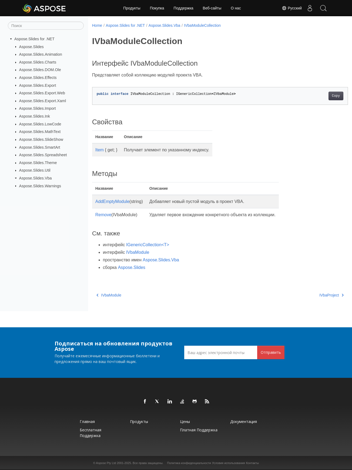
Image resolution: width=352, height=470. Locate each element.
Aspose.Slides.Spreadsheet (43, 155)
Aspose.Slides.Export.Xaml (42, 101)
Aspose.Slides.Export (37, 85)
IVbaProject (313, 295)
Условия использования (228, 463)
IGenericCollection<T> (147, 244)
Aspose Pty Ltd (106, 463)
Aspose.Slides (31, 46)
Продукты (131, 8)
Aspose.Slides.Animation (40, 54)
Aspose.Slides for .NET (34, 39)
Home (97, 25)
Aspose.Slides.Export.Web (42, 93)
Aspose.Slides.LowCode (40, 124)
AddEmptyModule (112, 201)
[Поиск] (46, 26)
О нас (236, 8)
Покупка (157, 8)
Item (99, 150)
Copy (318, 96)
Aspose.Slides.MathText (40, 131)
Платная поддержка (198, 429)
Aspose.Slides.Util (35, 170)
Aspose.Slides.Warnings (40, 186)
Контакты (252, 463)
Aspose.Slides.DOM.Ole (40, 70)
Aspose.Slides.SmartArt (39, 147)
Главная (87, 421)
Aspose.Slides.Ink (34, 116)
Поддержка (183, 8)
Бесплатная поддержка (90, 432)
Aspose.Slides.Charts (37, 62)
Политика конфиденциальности (189, 463)
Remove (103, 214)
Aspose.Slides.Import (37, 108)
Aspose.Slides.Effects (38, 77)
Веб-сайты (212, 8)
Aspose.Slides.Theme (38, 163)
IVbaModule (137, 252)
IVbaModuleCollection (202, 25)
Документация (243, 421)
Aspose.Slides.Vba (35, 178)
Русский (292, 8)
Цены (185, 421)
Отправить (271, 352)
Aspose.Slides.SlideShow (41, 139)
